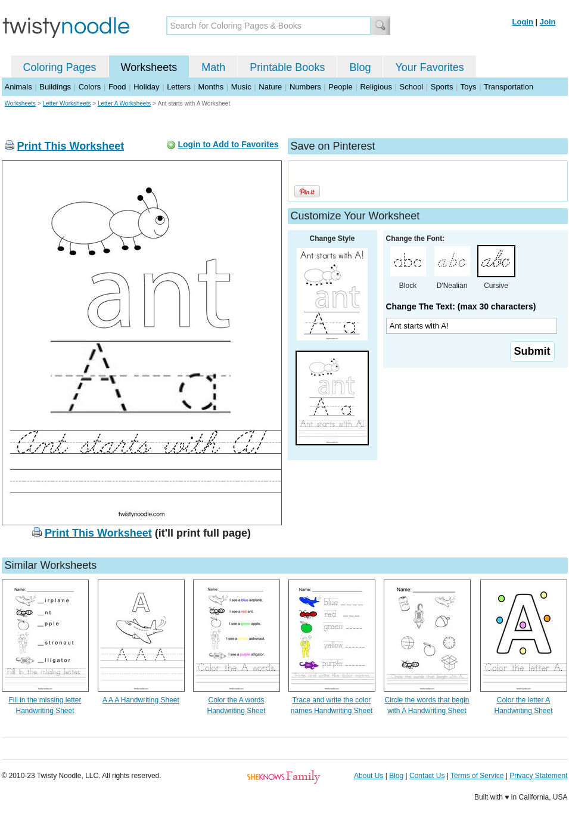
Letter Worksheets (67, 103)
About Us (368, 776)
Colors (90, 86)
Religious (375, 86)
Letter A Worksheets (124, 103)
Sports (442, 86)
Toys (469, 86)
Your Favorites (429, 67)
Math (213, 67)
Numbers (305, 86)
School (412, 86)
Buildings (55, 86)
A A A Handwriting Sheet (140, 700)
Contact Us (426, 776)
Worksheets (149, 67)
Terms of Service (476, 776)
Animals (18, 86)
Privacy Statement (538, 776)
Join (548, 21)
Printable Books (287, 67)
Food (117, 86)
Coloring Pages (60, 67)
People (340, 86)
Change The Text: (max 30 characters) (461, 306)
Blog (360, 67)
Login (522, 21)
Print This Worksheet (71, 146)
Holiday (146, 86)
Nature (270, 86)
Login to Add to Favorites (228, 144)
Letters (179, 86)
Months (211, 86)
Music (241, 86)
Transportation (508, 86)
